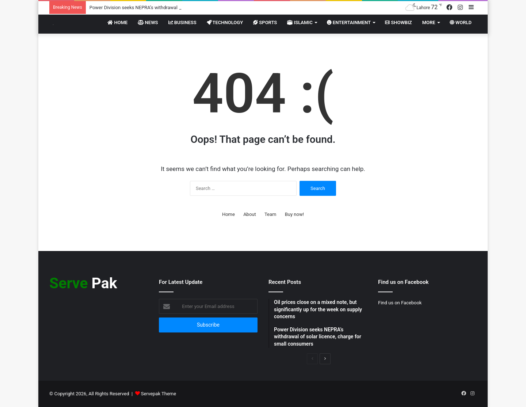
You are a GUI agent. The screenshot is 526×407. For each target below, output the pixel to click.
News (148, 22)
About (249, 214)
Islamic (299, 22)
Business (182, 22)
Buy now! (294, 214)
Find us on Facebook (400, 302)
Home (117, 22)
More (428, 22)
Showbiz (398, 22)
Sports (265, 22)
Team (270, 214)
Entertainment (349, 22)
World (461, 22)
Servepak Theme (158, 393)
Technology (225, 22)
